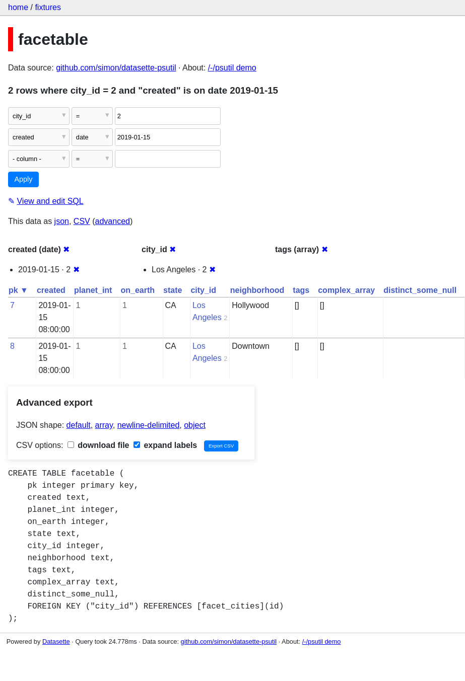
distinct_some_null (419, 290)
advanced (112, 221)
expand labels (165, 445)
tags (301, 290)
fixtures (48, 7)
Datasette (56, 641)
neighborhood (257, 290)
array (104, 425)
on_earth (137, 290)
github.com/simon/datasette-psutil (116, 67)
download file (98, 445)
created (51, 290)
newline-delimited (148, 425)
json (61, 221)
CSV (82, 221)
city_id (203, 290)
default (79, 425)
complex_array (346, 290)
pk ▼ (18, 290)
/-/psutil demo (232, 67)
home (18, 7)
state (172, 290)
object (195, 425)
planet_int (93, 290)
